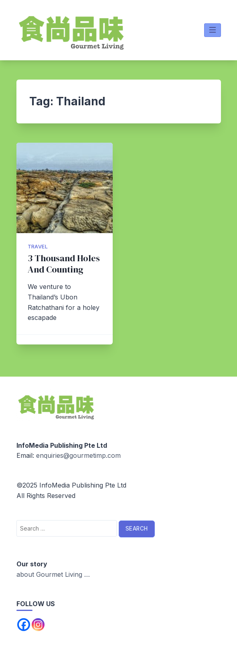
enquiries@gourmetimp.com (78, 455)
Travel (38, 247)
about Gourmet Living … (53, 574)
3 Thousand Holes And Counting (64, 264)
